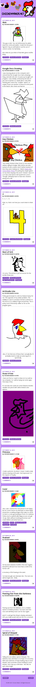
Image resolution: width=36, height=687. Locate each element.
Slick (4, 22)
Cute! (4, 489)
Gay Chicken (7, 139)
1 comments (6, 129)
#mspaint (25, 57)
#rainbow (13, 524)
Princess (6, 452)
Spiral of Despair (9, 633)
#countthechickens (16, 239)
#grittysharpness (8, 280)
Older (31, 678)
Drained (6, 537)
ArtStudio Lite (8, 291)
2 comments (6, 60)
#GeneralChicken (15, 57)
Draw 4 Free (7, 373)
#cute (12, 522)
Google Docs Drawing (12, 68)
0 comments (6, 282)
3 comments (6, 242)
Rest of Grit (7, 252)
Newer (5, 678)
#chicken (6, 57)
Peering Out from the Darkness (16, 593)
